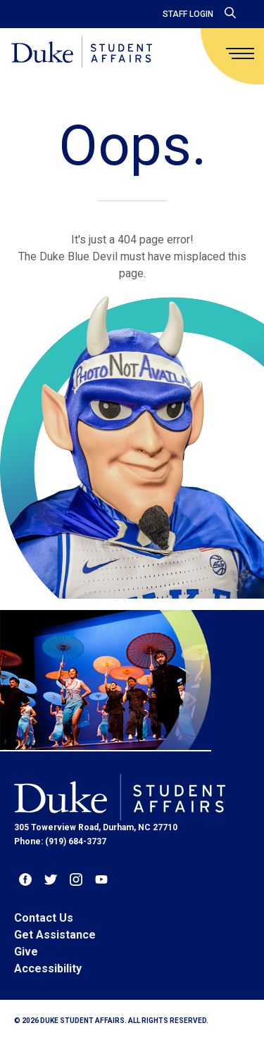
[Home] (81, 53)
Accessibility (48, 968)
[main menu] (240, 53)
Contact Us (43, 918)
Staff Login (188, 14)
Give (26, 951)
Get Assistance (55, 934)
